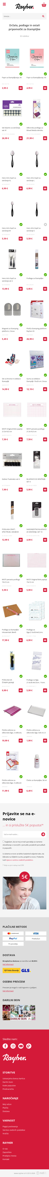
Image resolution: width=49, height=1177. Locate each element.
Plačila (5, 1108)
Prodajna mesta (9, 1156)
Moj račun (7, 1104)
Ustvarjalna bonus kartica (14, 1078)
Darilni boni (8, 1082)
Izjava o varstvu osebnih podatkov (19, 860)
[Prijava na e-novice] (43, 834)
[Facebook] (5, 1046)
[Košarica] (44, 4)
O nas (5, 1148)
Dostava (6, 1111)
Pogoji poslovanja (10, 1126)
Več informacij (8, 964)
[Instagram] (13, 1046)
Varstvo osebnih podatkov (14, 1130)
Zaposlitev (7, 1152)
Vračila (5, 1133)
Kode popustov (9, 1085)
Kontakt (6, 1159)
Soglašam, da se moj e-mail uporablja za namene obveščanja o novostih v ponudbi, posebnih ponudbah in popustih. (24, 845)
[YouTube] (21, 1046)
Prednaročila (8, 1089)
